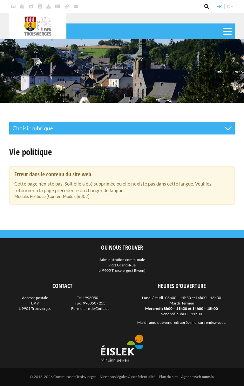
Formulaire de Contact (90, 308)
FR (219, 6)
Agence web (191, 376)
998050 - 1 (94, 297)
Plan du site (168, 376)
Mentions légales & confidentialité (127, 376)
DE (230, 6)
